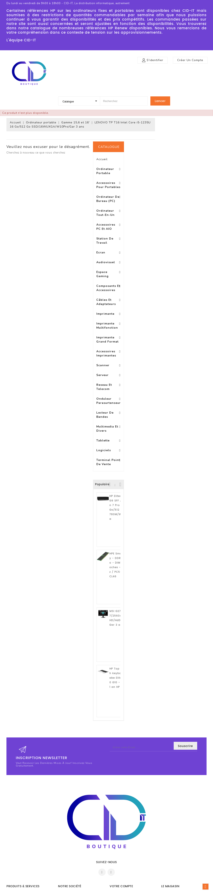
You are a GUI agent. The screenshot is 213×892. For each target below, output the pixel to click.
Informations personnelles (127, 822)
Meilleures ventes (18, 835)
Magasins (64, 872)
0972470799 (174, 847)
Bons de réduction (122, 847)
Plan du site (66, 866)
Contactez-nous (69, 860)
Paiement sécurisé (70, 847)
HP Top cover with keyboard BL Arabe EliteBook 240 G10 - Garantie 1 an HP (35, 607)
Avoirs (114, 835)
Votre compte (121, 813)
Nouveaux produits (19, 829)
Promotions (14, 822)
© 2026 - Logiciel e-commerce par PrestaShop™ (106, 888)
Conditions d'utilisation (73, 835)
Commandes (118, 829)
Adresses (115, 841)
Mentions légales (69, 829)
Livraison (64, 822)
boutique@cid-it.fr (179, 853)
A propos (64, 841)
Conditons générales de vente (78, 853)
